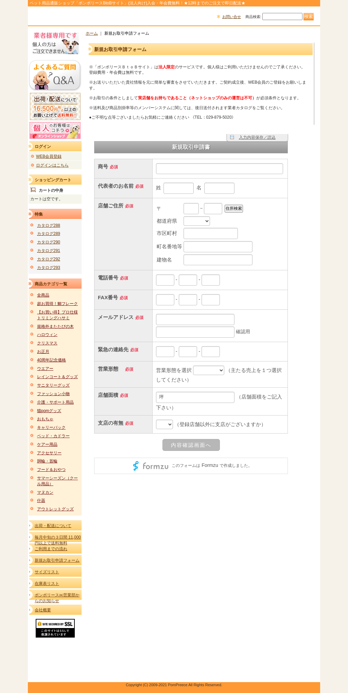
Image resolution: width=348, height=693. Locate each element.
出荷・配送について (53, 525)
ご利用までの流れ (51, 548)
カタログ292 (48, 259)
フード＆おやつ (51, 469)
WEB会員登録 (49, 156)
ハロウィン (47, 334)
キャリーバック (51, 427)
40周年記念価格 (51, 360)
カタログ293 (48, 267)
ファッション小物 (53, 393)
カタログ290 (48, 242)
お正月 (43, 351)
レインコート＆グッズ (57, 376)
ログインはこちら (52, 165)
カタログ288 (48, 225)
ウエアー (45, 368)
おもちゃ (45, 419)
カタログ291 (48, 250)
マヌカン (45, 492)
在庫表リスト (47, 583)
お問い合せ (231, 17)
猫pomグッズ (49, 410)
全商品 (43, 295)
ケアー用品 (47, 444)
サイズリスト (47, 572)
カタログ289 (48, 233)
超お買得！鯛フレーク (57, 303)
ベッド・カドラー (53, 436)
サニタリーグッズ (53, 385)
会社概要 (43, 610)
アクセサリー (49, 453)
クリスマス (47, 343)
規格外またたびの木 (55, 326)
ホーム (92, 33)
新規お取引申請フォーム (57, 560)
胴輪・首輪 (47, 461)
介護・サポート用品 (55, 402)
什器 (41, 500)
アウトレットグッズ (55, 509)
